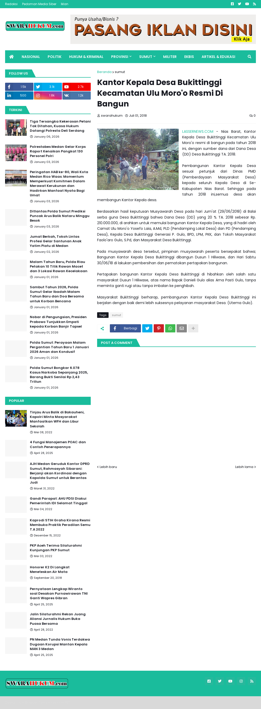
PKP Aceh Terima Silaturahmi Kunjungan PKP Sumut (56, 547)
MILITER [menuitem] (170, 56)
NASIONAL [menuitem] (31, 56)
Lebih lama (244, 466)
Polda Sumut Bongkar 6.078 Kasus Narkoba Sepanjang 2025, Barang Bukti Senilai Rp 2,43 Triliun (59, 375)
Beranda (104, 71)
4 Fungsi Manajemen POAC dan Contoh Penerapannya (58, 444)
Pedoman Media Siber (39, 4)
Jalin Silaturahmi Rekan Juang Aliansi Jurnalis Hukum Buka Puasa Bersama (58, 619)
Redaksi (11, 4)
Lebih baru (108, 466)
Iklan (64, 4)
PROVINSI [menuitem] (119, 56)
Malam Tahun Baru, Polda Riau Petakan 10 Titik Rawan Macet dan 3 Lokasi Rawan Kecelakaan (58, 266)
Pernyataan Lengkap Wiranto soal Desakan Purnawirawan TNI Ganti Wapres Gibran (59, 593)
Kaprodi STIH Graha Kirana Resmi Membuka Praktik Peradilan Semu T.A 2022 (60, 525)
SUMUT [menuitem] (145, 56)
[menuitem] (11, 56)
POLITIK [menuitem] (54, 56)
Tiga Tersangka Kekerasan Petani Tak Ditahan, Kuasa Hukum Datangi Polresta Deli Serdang (60, 126)
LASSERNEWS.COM (197, 131)
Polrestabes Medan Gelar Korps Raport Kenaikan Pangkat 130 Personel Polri (58, 151)
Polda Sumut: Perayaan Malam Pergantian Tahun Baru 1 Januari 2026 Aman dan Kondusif (59, 347)
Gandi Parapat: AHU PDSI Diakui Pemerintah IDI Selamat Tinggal (58, 501)
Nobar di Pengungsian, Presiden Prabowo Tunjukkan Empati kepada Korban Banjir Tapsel (58, 322)
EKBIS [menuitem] (189, 56)
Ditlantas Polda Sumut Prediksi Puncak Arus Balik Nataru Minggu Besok (59, 216)
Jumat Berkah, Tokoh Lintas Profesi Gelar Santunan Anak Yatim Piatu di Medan (56, 241)
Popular (16, 400)
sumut (120, 71)
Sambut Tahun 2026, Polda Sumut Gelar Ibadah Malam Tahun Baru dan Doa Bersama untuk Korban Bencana (57, 294)
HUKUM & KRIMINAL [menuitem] (86, 56)
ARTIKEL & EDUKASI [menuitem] (218, 56)
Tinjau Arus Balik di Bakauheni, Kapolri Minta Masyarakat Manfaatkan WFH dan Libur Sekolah (57, 419)
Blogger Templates (41, 702)
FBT (67, 702)
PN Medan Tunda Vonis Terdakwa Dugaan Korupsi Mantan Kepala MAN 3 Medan (60, 644)
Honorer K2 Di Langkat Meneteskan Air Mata (50, 569)
